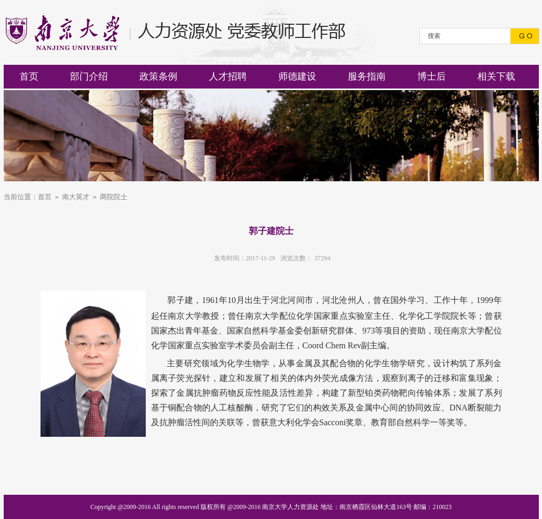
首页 (45, 197)
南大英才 (75, 197)
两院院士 (113, 197)
